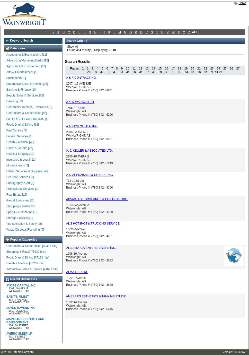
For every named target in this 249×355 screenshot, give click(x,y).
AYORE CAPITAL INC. (21, 285)
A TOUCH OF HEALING (82, 126)
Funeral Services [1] (19, 136)
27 (238, 68)
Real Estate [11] (16, 194)
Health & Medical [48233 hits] (25, 263)
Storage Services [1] (19, 218)
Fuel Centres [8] (16, 130)
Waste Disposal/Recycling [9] (25, 229)
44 (192, 72)
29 (95, 72)
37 (147, 72)
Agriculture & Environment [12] (26, 66)
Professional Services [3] (22, 188)
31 (108, 72)
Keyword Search (19, 40)
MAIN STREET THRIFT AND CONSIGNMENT (25, 320)
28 (88, 72)
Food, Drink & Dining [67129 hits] (27, 257)
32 (114, 72)
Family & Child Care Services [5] (27, 119)
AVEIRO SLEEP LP (19, 333)
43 (186, 72)
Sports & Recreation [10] (22, 212)
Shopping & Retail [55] (20, 206)
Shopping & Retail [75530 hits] (25, 251)
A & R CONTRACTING (81, 77)
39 (160, 72)
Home (242, 3)
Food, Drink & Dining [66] (22, 124)
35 (134, 72)
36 (140, 72)
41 (173, 72)
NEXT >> (216, 72)
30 (101, 72)
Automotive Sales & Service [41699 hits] (32, 269)
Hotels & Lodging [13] (20, 154)
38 (153, 72)
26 (231, 68)
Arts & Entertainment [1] (21, 72)
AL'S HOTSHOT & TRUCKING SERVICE (93, 223)
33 (121, 72)
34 (127, 72)
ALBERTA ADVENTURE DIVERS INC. (91, 248)
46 (205, 72)
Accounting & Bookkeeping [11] (26, 54)
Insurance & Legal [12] (21, 159)
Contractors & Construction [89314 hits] (31, 246)
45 (199, 72)
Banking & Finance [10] (21, 89)
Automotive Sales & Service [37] (27, 84)
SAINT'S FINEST (17, 296)
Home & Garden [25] (19, 148)
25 (224, 68)
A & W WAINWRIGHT (80, 102)
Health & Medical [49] (20, 142)
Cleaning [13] (15, 101)
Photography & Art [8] (20, 183)
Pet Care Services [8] (20, 177)
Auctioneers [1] (16, 78)
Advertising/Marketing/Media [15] (27, 60)
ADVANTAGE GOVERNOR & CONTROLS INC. (97, 199)
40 (166, 72)
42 (179, 72)
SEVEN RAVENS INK (20, 308)
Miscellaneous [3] (17, 165)
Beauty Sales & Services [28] (25, 95)
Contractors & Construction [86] (26, 113)
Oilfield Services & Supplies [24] (27, 171)
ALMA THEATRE (77, 272)
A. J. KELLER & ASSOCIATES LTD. (89, 150)
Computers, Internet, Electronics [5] (29, 107)
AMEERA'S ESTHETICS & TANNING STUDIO (96, 296)
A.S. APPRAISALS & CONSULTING (89, 175)
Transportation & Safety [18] (24, 223)
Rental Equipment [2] (20, 200)
